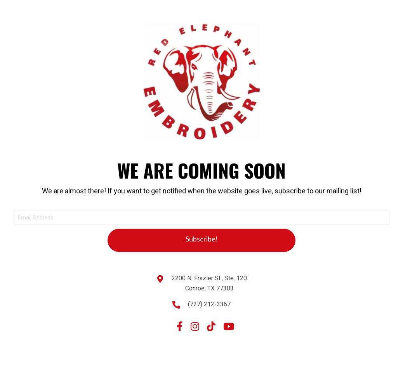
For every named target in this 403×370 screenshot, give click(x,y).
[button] (201, 240)
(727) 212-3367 (209, 304)
